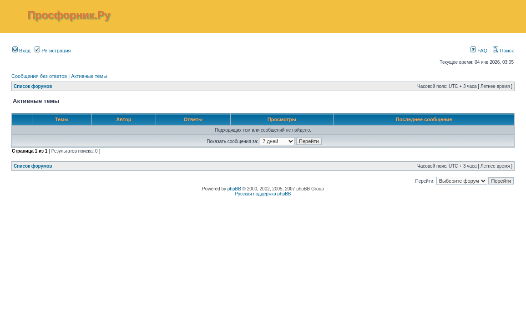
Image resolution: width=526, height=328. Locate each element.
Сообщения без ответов (39, 76)
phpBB (234, 188)
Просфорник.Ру (68, 15)
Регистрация (53, 50)
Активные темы (89, 76)
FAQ (478, 50)
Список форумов (33, 86)
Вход (21, 50)
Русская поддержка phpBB (263, 193)
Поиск (503, 50)
